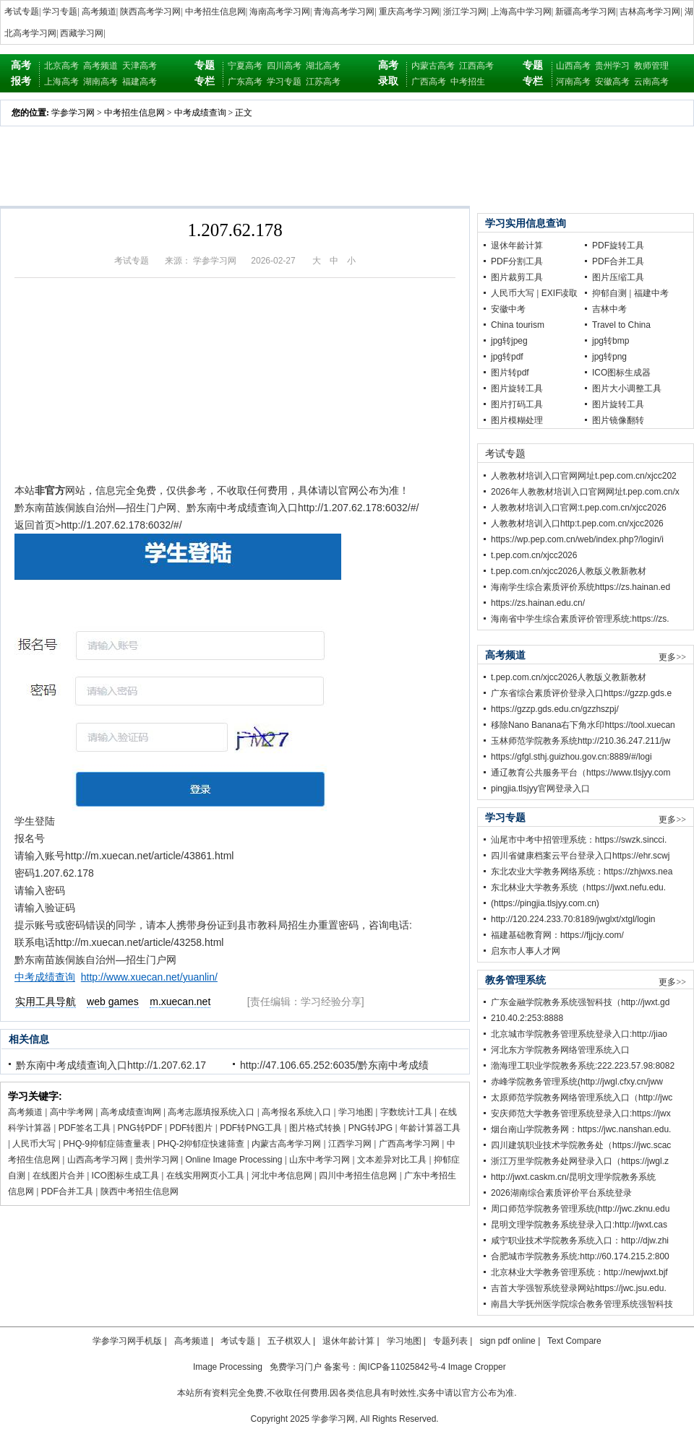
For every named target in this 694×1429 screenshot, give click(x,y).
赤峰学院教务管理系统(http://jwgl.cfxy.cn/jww (577, 1082)
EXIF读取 (559, 293)
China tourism (517, 325)
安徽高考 (612, 82)
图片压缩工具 (618, 277)
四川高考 (284, 66)
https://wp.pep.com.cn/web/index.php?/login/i (577, 539)
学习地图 (355, 1112)
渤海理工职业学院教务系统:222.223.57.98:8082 (582, 1066)
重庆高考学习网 (409, 11)
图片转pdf (510, 373)
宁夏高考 (245, 66)
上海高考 (61, 82)
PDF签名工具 (85, 1128)
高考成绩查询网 (130, 1112)
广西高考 (428, 82)
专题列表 (450, 1341)
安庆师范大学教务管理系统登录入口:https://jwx (581, 1113)
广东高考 (245, 82)
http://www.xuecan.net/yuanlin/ (149, 977)
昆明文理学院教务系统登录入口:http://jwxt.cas (579, 1225)
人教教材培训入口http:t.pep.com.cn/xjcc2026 (577, 523)
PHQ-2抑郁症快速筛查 (201, 1144)
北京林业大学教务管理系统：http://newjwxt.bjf (579, 1272)
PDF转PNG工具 (251, 1128)
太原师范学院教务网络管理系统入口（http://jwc (581, 1098)
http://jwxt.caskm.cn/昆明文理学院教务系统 (573, 1177)
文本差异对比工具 (392, 1160)
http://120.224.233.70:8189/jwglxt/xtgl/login (573, 919)
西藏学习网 (81, 33)
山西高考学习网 (97, 1160)
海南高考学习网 (279, 11)
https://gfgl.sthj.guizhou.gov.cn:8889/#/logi (571, 757)
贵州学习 (612, 66)
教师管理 (651, 66)
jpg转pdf (507, 357)
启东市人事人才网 (525, 951)
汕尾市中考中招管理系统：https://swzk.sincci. (579, 840)
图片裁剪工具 (517, 277)
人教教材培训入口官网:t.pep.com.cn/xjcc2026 (579, 508)
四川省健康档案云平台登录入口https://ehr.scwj (580, 856)
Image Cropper (477, 1367)
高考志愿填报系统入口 (211, 1112)
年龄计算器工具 (430, 1128)
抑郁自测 (609, 293)
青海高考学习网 (344, 11)
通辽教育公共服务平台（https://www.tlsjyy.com (580, 773)
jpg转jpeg (509, 341)
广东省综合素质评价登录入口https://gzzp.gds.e (581, 693)
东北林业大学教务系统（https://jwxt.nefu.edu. (578, 887)
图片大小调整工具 (626, 388)
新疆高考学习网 (585, 11)
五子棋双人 (289, 1341)
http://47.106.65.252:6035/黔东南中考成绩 (334, 1065)
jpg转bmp (610, 341)
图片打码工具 (517, 404)
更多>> (672, 657)
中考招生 (467, 82)
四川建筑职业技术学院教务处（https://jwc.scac (581, 1145)
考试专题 (21, 11)
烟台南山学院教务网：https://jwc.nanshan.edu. (581, 1129)
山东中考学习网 (319, 1160)
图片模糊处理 (517, 420)
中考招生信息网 (215, 11)
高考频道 (99, 11)
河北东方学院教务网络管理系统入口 (560, 1050)
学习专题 (60, 11)
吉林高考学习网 (650, 11)
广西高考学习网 (409, 1144)
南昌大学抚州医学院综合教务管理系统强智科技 (582, 1304)
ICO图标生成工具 (125, 1175)
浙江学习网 (465, 11)
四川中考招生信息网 (358, 1175)
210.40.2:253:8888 (527, 1018)
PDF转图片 (191, 1128)
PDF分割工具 (517, 261)
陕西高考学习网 (150, 11)
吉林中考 (609, 309)
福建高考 (139, 82)
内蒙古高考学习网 (286, 1144)
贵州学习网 (157, 1160)
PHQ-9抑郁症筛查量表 (106, 1144)
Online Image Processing (233, 1160)
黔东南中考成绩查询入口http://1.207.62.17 (111, 1065)
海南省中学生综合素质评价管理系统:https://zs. (580, 619)
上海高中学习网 (521, 11)
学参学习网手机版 (127, 1341)
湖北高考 (323, 66)
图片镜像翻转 (618, 420)
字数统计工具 (406, 1112)
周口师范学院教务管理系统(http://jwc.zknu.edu (580, 1209)
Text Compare (574, 1341)
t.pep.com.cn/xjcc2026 (534, 555)
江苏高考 (323, 82)
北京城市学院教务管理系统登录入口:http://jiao (579, 1034)
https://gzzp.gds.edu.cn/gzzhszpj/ (555, 709)
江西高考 (476, 66)
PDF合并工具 (67, 1191)
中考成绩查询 (200, 113)
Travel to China (621, 325)
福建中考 (651, 293)
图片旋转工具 (517, 388)
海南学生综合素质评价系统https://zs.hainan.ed (580, 587)
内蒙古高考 (433, 66)
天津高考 (139, 66)
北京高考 (61, 66)
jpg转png (609, 357)
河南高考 (573, 82)
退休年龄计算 (517, 245)
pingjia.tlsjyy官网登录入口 (540, 788)
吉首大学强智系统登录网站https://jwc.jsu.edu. (579, 1288)
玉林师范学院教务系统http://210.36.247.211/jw (580, 741)
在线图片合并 (59, 1175)
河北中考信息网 (282, 1175)
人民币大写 (34, 1144)
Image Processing (227, 1367)
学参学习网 (73, 113)
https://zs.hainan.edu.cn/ (538, 603)
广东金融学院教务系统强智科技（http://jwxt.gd (580, 1002)
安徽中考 (508, 309)
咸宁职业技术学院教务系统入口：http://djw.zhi (580, 1240)
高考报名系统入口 (296, 1112)
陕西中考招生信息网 (139, 1191)
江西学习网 (350, 1144)
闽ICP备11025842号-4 (402, 1367)
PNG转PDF (140, 1128)
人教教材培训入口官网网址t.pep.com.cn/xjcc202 (584, 476)
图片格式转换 (315, 1128)
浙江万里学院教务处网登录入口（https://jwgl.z (580, 1161)
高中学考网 (71, 1112)
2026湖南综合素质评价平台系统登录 (561, 1193)
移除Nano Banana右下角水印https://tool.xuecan (583, 725)
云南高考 (651, 82)
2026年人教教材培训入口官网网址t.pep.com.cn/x (585, 492)
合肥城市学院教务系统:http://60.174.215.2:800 (580, 1256)
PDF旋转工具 (618, 245)
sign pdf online (507, 1341)
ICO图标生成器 (621, 373)
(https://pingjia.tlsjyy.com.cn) (545, 903)
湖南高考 (100, 82)
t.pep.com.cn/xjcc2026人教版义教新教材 (568, 571)
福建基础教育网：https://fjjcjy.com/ (557, 935)
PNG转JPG (370, 1128)
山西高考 (573, 66)
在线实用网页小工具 (205, 1175)
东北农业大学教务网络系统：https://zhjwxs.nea (581, 871)
